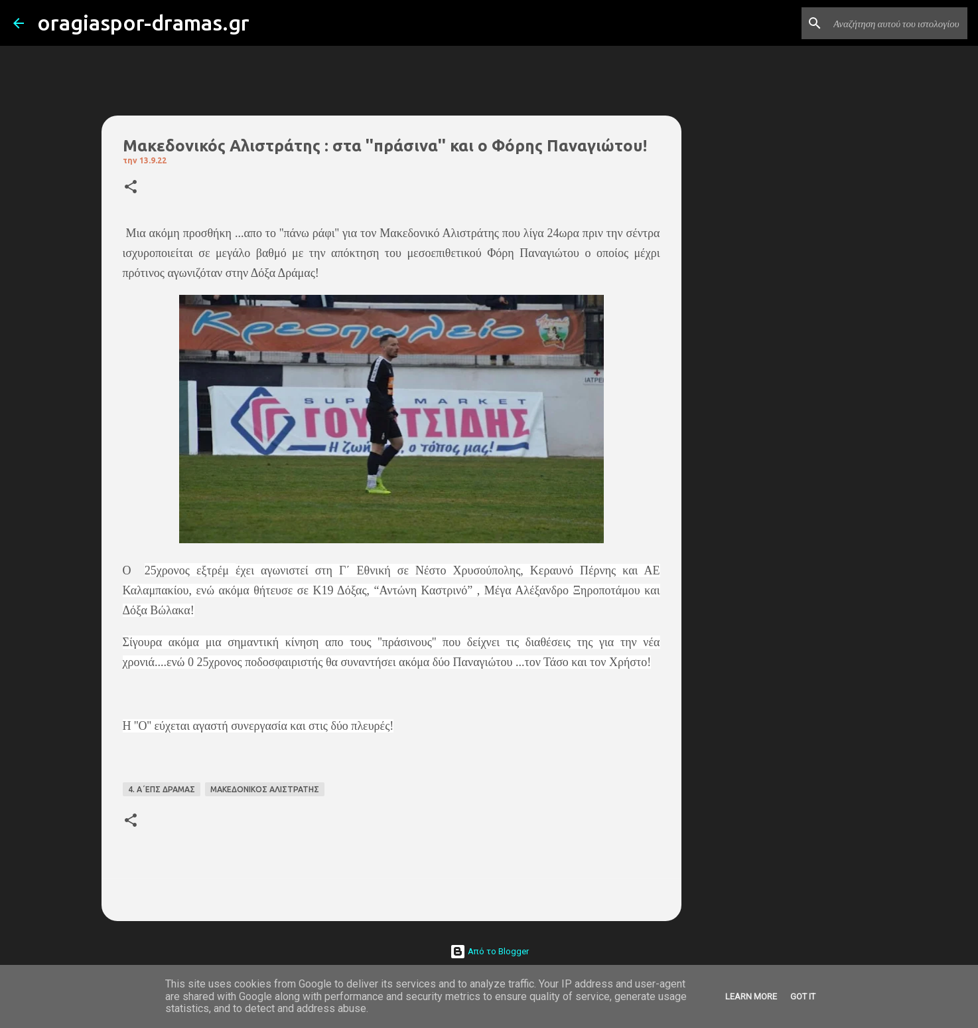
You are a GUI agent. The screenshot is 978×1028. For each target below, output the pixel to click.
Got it (802, 996)
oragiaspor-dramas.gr (143, 23)
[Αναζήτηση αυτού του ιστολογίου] (897, 23)
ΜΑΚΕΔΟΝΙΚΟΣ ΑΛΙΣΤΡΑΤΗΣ (264, 789)
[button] (131, 188)
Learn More (751, 996)
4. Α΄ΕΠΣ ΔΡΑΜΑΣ (161, 789)
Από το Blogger (489, 951)
